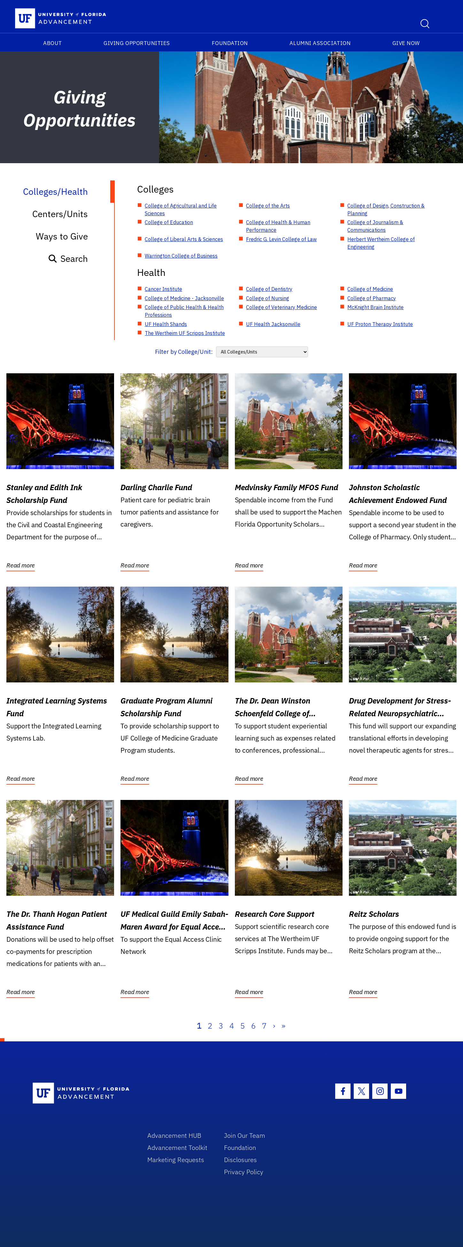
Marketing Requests (175, 1159)
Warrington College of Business (181, 256)
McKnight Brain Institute (375, 307)
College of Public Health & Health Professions (184, 311)
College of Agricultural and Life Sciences (181, 209)
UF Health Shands (166, 324)
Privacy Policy (243, 1171)
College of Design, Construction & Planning (386, 209)
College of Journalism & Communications (375, 226)
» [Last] (283, 1026)
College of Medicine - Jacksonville (184, 298)
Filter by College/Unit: (184, 351)
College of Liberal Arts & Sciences (184, 239)
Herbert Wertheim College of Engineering (381, 243)
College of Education (169, 222)
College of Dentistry (269, 289)
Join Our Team (244, 1135)
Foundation (230, 43)
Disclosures (240, 1159)
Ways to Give (62, 236)
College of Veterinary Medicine (281, 307)
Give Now (406, 43)
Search (68, 258)
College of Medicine (370, 289)
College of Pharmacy (371, 298)
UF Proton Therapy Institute (380, 324)
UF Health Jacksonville (273, 324)
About (52, 43)
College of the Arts (268, 205)
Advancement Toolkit (177, 1147)
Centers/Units (60, 214)
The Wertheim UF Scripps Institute (185, 333)
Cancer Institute (163, 289)
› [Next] (274, 1026)
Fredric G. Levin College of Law (281, 239)
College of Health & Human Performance (278, 226)
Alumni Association (320, 43)
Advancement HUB (174, 1135)
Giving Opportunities (137, 43)
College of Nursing (267, 298)
